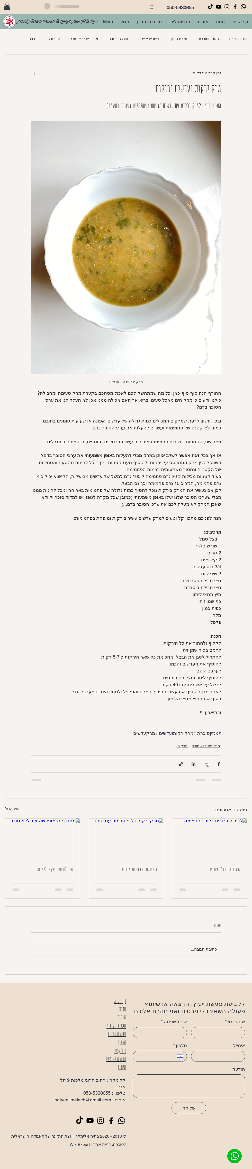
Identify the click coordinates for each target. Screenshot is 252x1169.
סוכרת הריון (179, 39)
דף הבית (120, 1000)
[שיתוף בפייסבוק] (218, 764)
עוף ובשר (53, 39)
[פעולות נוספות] (34, 73)
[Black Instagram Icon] (227, 7)
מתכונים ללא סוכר (84, 39)
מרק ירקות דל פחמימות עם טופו (139, 869)
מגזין (122, 1042)
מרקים (182, 746)
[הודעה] (189, 1086)
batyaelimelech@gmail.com (83, 1099)
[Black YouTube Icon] (218, 7)
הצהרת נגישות (116, 1058)
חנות (122, 1009)
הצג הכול (12, 809)
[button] (7, 6)
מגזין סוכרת (238, 39)
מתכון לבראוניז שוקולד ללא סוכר (55, 869)
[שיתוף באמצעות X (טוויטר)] (206, 764)
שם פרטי (235, 1021)
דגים (32, 39)
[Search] (152, 7)
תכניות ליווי (116, 1025)
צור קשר (120, 1050)
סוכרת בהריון (116, 1033)
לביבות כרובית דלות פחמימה (225, 869)
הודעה (238, 1069)
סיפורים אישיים (149, 39)
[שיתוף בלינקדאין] (193, 764)
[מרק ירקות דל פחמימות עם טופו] (126, 839)
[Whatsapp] (243, 7)
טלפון (180, 1045)
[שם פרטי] (219, 1032)
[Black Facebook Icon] (235, 7)
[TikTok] (210, 7)
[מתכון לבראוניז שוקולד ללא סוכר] (42, 839)
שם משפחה (174, 1021)
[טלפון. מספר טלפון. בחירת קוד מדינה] (177, 1056)
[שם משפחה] (161, 1032)
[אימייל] (219, 1056)
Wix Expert (80, 1144)
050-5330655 (180, 7)
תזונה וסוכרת (209, 39)
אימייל (239, 1045)
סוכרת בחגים (118, 39)
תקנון (122, 1067)
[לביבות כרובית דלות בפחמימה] (209, 839)
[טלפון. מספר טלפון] (154, 1056)
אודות (121, 1017)
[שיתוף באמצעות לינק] (180, 764)
